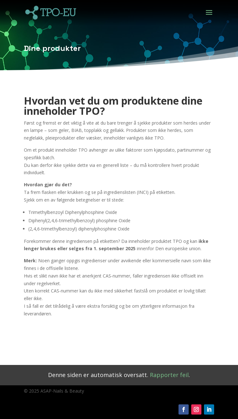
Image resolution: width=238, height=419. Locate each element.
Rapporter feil (169, 375)
